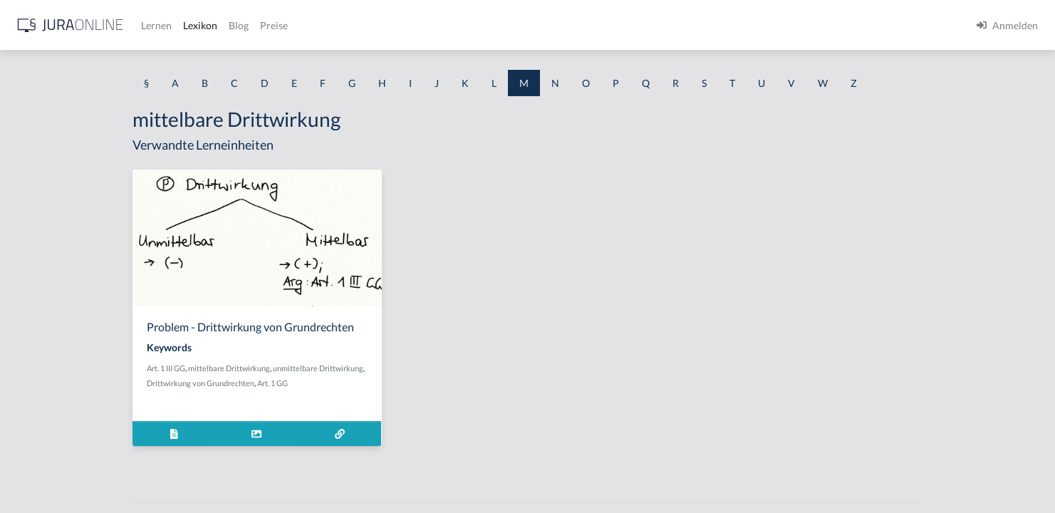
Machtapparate (45, 151)
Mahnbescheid (43, 183)
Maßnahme (36, 280)
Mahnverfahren (45, 248)
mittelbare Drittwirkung (343, 368)
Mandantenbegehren (57, 312)
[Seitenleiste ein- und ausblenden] (205, 21)
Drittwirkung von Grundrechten (314, 383)
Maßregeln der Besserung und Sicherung (100, 440)
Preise (502, 25)
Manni (25, 408)
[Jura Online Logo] (298, 25)
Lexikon (428, 25)
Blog (467, 25)
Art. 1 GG (386, 383)
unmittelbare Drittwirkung (432, 368)
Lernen (384, 25)
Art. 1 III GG (280, 368)
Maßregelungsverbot (57, 472)
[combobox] (114, 69)
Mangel (27, 344)
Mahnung (32, 215)
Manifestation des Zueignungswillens (93, 376)
